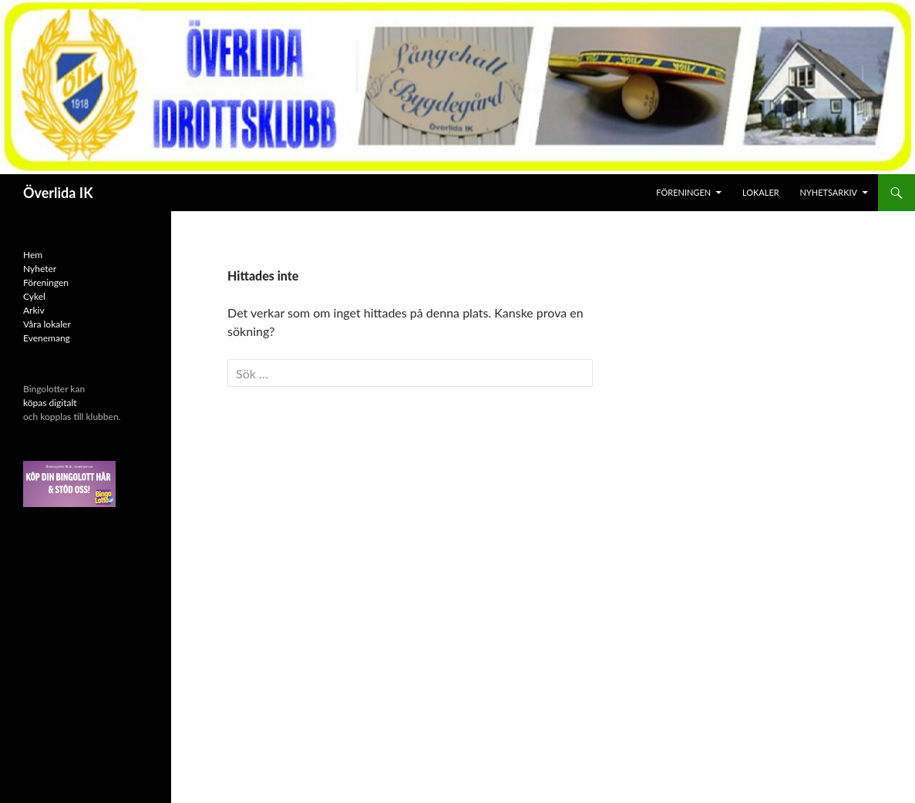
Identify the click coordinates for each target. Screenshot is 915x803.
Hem (32, 254)
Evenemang (46, 338)
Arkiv (34, 310)
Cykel (34, 296)
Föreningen (683, 192)
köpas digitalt (50, 402)
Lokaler (760, 192)
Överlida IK (58, 192)
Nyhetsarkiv (828, 192)
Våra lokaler (47, 324)
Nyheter (39, 268)
